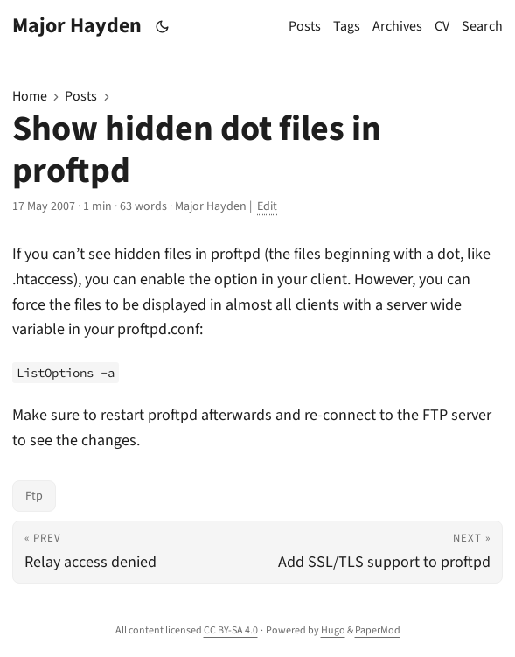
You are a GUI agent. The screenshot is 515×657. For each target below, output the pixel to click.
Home (29, 96)
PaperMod (377, 630)
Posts (81, 96)
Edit (267, 206)
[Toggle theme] (163, 26)
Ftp (34, 496)
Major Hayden (77, 25)
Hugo (333, 630)
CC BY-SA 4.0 (231, 630)
